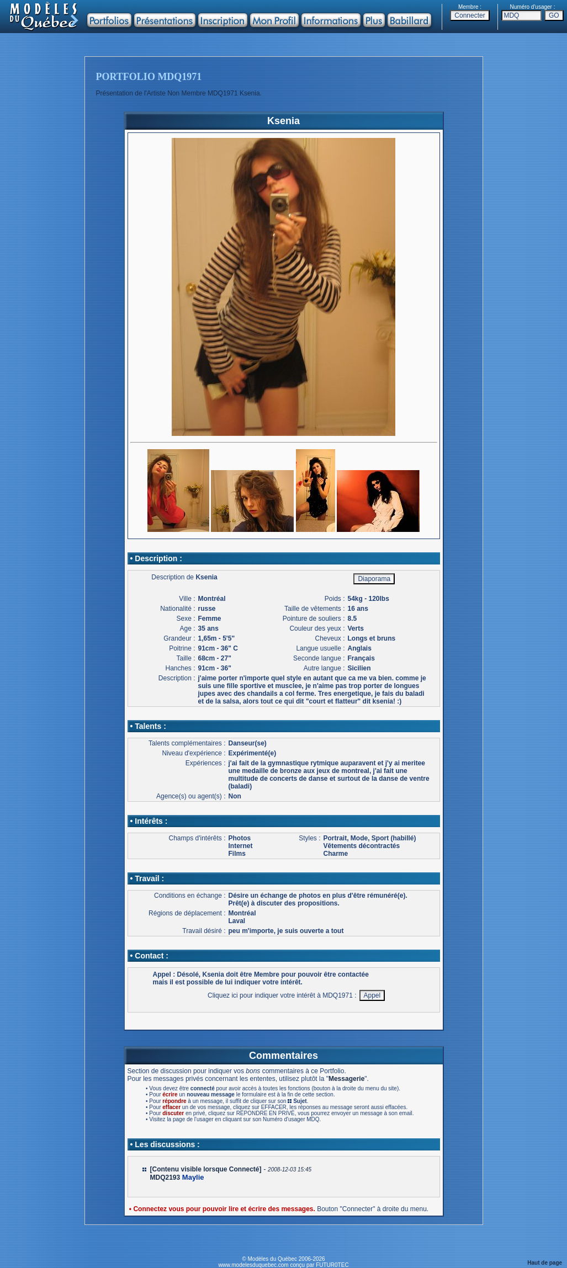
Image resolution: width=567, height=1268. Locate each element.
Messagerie (346, 1079)
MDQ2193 (165, 1177)
